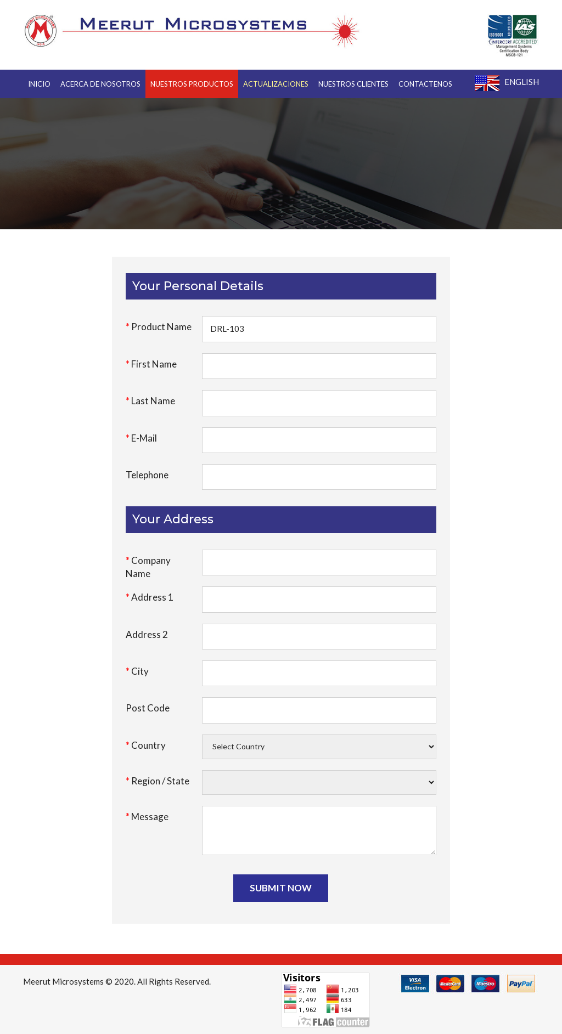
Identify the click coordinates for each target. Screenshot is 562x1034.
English (507, 83)
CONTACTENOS (425, 84)
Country (146, 745)
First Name (151, 364)
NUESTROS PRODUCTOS (191, 84)
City (137, 671)
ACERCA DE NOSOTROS (100, 84)
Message (147, 816)
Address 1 (149, 597)
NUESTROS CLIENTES (353, 84)
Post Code (148, 708)
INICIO (39, 84)
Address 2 (147, 634)
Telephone (147, 475)
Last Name (150, 400)
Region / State (157, 781)
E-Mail (141, 438)
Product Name (159, 326)
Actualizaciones (275, 84)
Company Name (148, 567)
